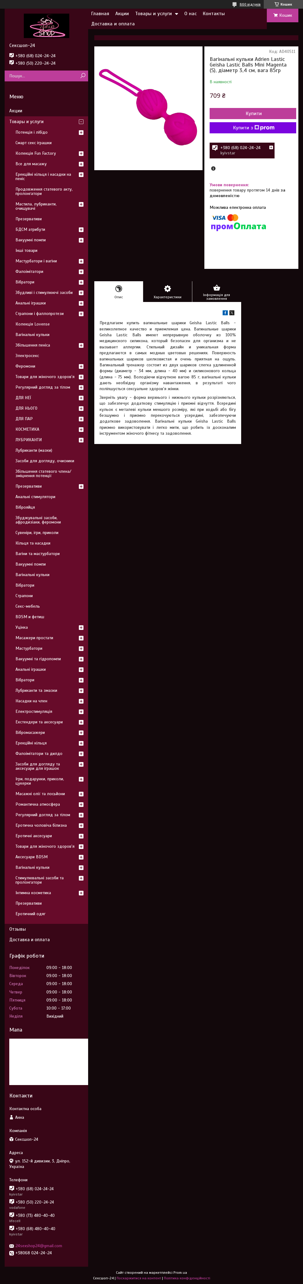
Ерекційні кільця (31, 743)
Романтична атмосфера (37, 804)
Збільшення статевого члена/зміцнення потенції (43, 473)
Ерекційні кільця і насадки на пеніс (43, 176)
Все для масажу (31, 163)
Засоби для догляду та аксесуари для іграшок (37, 766)
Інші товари (26, 250)
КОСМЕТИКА (27, 429)
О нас (190, 14)
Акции (122, 14)
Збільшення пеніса (32, 345)
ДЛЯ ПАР (24, 418)
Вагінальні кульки (32, 334)
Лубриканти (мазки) (33, 450)
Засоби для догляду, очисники (44, 460)
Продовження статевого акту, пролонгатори (44, 191)
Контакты (214, 14)
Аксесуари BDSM (31, 857)
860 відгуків (250, 4)
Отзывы (17, 929)
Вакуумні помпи (30, 240)
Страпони (24, 595)
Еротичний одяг (30, 913)
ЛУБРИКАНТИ (28, 439)
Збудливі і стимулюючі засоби (44, 292)
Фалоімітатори (29, 271)
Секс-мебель (27, 606)
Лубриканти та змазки (36, 690)
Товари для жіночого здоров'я (45, 376)
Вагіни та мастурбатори (37, 553)
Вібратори (24, 282)
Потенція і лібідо (31, 132)
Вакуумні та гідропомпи (38, 658)
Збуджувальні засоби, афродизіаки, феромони (38, 520)
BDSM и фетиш (29, 616)
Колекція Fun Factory (35, 153)
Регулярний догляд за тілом (42, 387)
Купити (254, 113)
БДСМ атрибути (30, 229)
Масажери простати (34, 637)
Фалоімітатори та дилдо (38, 753)
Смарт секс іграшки (33, 142)
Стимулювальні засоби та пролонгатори (39, 880)
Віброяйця (25, 507)
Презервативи (28, 219)
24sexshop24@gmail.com (38, 1245)
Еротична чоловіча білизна (41, 825)
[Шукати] (82, 76)
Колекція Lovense (32, 324)
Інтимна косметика (33, 892)
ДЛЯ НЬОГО (26, 408)
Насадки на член (31, 701)
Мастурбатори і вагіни (36, 261)
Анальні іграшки (30, 303)
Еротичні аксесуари (33, 835)
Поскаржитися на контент (139, 1278)
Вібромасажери (30, 732)
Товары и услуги (153, 14)
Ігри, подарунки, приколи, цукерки (39, 781)
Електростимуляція (33, 711)
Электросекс (27, 355)
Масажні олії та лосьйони (40, 793)
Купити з (254, 128)
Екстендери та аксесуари (39, 722)
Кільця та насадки (32, 543)
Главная (100, 14)
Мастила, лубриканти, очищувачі (36, 206)
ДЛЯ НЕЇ (23, 397)
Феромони (25, 366)
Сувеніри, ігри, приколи (36, 532)
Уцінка (21, 627)
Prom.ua (180, 1272)
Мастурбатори (28, 648)
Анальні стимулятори (35, 496)
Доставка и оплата (113, 24)
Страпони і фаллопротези (39, 313)
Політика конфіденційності (187, 1278)
